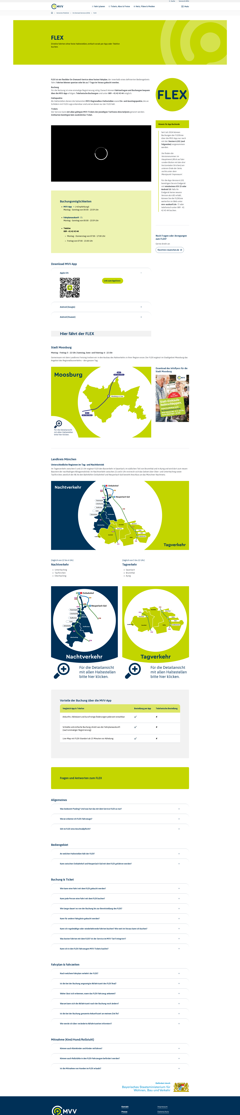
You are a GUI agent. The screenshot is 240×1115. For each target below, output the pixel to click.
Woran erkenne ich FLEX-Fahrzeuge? (76, 819)
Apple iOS (64, 273)
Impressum (162, 1107)
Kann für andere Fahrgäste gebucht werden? (80, 918)
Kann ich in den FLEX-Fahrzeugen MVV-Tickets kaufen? (84, 949)
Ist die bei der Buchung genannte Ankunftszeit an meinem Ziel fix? (89, 1013)
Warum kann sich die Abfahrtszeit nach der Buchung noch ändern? (89, 1003)
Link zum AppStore (112, 281)
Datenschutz (163, 1112)
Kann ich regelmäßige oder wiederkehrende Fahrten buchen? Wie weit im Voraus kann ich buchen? (103, 928)
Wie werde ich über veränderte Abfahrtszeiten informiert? (86, 1023)
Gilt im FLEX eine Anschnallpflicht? (75, 829)
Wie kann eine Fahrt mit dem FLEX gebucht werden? (83, 888)
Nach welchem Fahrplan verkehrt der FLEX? (79, 973)
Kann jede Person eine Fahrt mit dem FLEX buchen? (82, 898)
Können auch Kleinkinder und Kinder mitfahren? (81, 1048)
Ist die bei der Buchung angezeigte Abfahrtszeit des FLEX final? (88, 983)
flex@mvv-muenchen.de (168, 250)
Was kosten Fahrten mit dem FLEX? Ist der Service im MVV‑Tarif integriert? (93, 939)
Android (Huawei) (67, 317)
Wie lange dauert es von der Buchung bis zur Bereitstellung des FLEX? (91, 908)
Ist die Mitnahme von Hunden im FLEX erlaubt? (80, 1068)
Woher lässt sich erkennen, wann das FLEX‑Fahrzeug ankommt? (88, 993)
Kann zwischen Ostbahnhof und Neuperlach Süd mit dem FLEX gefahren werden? (96, 864)
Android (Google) (67, 307)
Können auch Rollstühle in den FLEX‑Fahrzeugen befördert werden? (90, 1058)
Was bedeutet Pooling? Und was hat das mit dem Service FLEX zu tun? (91, 809)
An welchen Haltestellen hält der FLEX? (77, 853)
